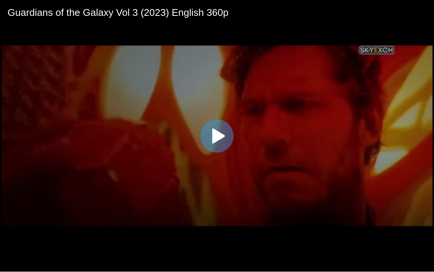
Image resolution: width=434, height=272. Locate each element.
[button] (217, 136)
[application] (217, 136)
